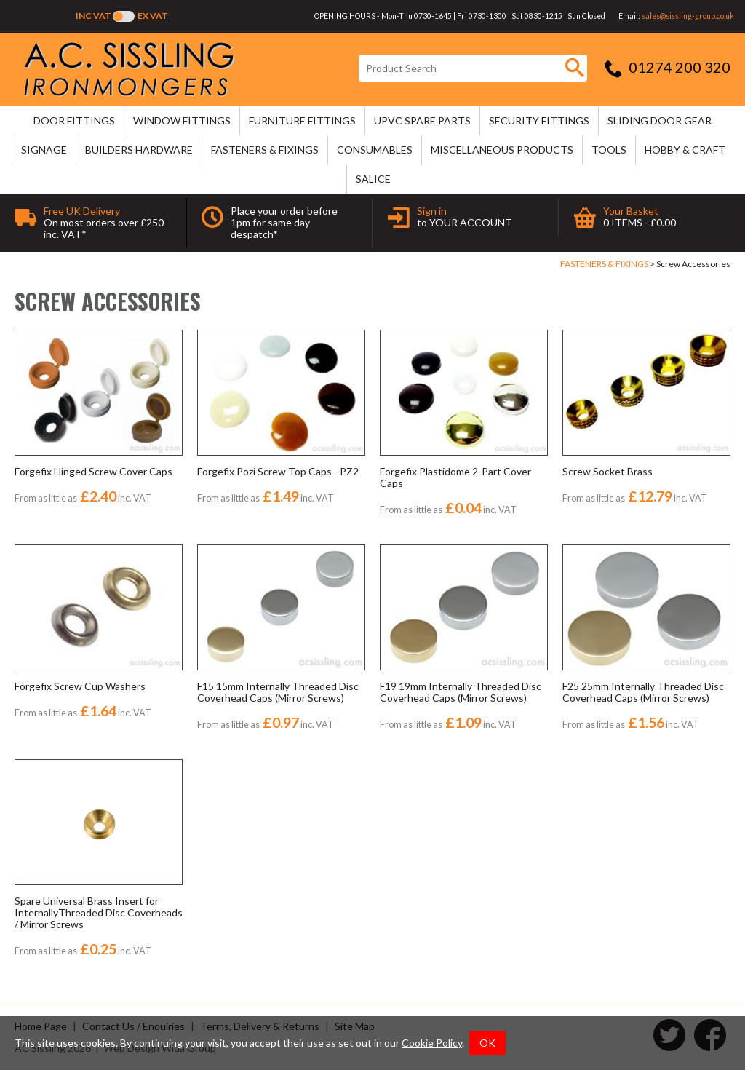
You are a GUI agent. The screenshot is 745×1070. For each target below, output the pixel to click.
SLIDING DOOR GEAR (659, 120)
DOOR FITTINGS (74, 120)
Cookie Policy (432, 1043)
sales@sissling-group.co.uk (688, 16)
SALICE (373, 179)
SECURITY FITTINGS (539, 120)
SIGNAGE (44, 149)
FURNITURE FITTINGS (302, 120)
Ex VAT (153, 15)
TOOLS (608, 149)
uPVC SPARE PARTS (422, 120)
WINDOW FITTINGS (182, 120)
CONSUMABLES (375, 149)
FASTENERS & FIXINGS (265, 149)
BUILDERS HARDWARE (139, 149)
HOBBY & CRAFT (685, 149)
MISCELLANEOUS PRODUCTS (502, 149)
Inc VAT (93, 15)
